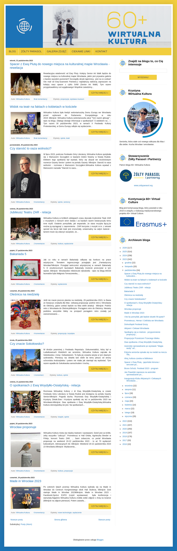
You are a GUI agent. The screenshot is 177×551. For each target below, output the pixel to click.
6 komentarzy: (39, 202)
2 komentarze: (39, 244)
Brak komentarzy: (41, 99)
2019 (124, 432)
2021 (124, 425)
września (129, 386)
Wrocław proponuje (23, 427)
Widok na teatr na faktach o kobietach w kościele (43, 106)
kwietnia (128, 405)
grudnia (128, 263)
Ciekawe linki (81, 51)
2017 (124, 440)
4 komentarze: (39, 333)
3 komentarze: (39, 417)
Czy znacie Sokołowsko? (27, 343)
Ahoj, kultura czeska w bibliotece (138, 358)
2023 (124, 259)
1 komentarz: (39, 375)
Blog (12, 51)
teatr (68, 138)
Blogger (100, 540)
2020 (124, 429)
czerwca (128, 397)
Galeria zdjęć (56, 51)
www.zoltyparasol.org (143, 185)
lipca (127, 393)
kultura (60, 244)
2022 (124, 421)
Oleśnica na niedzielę (24, 294)
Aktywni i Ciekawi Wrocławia (136, 328)
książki (60, 417)
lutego (128, 412)
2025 (124, 251)
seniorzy (66, 202)
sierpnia (128, 389)
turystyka (70, 333)
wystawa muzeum (77, 99)
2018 (124, 436)
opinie (63, 138)
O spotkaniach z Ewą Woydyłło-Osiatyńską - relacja (45, 385)
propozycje (65, 99)
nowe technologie (65, 513)
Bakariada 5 (18, 254)
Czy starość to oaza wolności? (30, 148)
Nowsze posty (17, 520)
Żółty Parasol (31, 51)
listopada (129, 266)
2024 (124, 255)
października (130, 270)
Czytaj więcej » (99, 93)
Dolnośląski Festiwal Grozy (136, 324)
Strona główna (60, 520)
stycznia (128, 416)
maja (127, 401)
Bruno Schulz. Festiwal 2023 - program (141, 368)
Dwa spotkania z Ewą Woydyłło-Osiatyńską (143, 342)
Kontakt (101, 51)
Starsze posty (104, 520)
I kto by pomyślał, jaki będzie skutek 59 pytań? (144, 317)
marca (128, 408)
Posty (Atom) (26, 524)
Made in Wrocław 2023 (25, 481)
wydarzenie (68, 244)
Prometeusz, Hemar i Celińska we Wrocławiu (144, 320)
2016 (124, 444)
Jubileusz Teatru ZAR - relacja (30, 212)
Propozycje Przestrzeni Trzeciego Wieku (142, 338)
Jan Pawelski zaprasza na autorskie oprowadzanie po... (140, 373)
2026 (124, 248)
